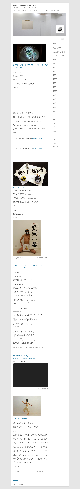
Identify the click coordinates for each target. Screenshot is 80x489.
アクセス (47, 10)
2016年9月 (54, 79)
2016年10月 (55, 78)
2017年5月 (54, 68)
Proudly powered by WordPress (18, 484)
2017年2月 (54, 72)
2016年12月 (55, 75)
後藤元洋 (39, 154)
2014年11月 (55, 106)
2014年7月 (54, 111)
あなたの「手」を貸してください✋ (58, 55)
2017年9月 (54, 66)
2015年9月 (54, 92)
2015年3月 (54, 100)
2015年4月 (54, 99)
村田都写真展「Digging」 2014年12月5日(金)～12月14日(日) (24, 358)
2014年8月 (54, 110)
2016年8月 (54, 80)
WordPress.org (55, 146)
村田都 (45, 388)
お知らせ (54, 122)
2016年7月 (54, 82)
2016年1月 (54, 87)
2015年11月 (55, 90)
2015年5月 (54, 98)
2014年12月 (55, 104)
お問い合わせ (53, 10)
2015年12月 (55, 88)
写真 (40, 257)
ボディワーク (39, 388)
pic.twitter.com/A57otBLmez (37, 138)
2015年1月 (54, 103)
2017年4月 (54, 70)
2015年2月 (54, 102)
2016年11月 (55, 76)
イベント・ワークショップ (24, 347)
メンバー (30, 10)
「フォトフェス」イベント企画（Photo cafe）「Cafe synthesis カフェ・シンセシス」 (28, 266)
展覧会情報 (35, 10)
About (19, 10)
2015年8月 (54, 94)
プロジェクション (28, 154)
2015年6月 (54, 96)
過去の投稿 (15, 480)
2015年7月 (54, 95)
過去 (22, 257)
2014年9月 (54, 108)
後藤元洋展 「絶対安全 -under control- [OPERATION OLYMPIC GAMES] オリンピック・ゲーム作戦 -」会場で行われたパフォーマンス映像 (30, 66)
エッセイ (54, 126)
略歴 (53, 134)
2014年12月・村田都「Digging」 (22, 356)
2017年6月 (54, 67)
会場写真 (33, 154)
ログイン (54, 142)
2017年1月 (54, 74)
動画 (36, 154)
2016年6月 (54, 83)
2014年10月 (55, 107)
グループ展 (42, 347)
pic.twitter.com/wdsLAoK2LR (38, 148)
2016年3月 (54, 86)
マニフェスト (24, 10)
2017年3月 (54, 71)
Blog (58, 10)
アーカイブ (41, 10)
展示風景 (14, 469)
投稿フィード (55, 143)
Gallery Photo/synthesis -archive (24, 5)
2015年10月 (55, 91)
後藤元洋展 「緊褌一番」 (20, 188)
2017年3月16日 (30, 150)
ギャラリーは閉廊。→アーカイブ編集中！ (59, 51)
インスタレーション (29, 257)
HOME (14, 10)
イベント (38, 347)
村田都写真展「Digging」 (20, 418)
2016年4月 (54, 84)
